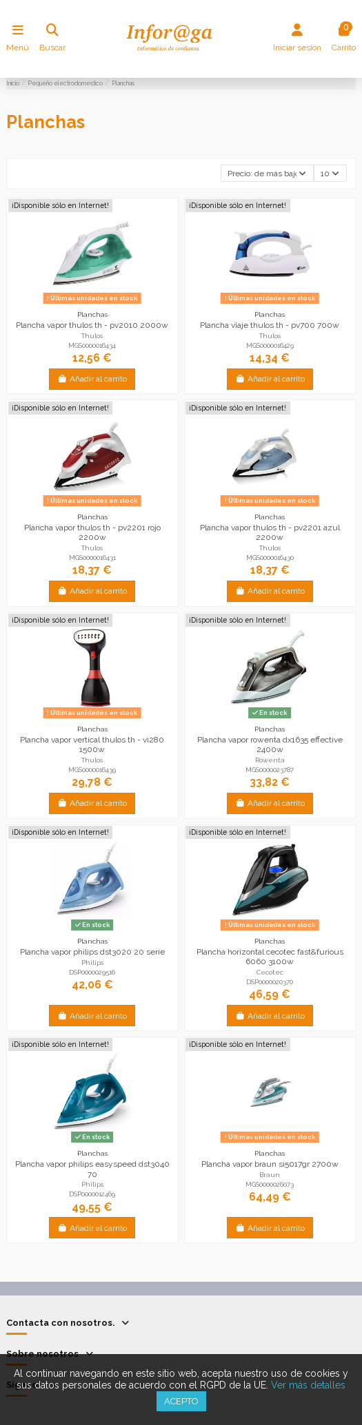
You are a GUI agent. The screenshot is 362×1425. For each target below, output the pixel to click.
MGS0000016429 (270, 345)
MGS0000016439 (92, 769)
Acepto (181, 1401)
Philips (92, 962)
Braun (269, 1174)
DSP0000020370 (269, 982)
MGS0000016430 (270, 557)
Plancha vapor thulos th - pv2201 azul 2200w (270, 532)
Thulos (92, 336)
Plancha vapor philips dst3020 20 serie (92, 952)
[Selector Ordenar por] (267, 173)
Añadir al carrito (92, 379)
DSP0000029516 (92, 972)
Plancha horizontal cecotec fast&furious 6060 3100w (270, 956)
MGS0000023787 (269, 769)
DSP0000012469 (92, 1194)
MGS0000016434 (92, 345)
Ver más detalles (308, 1385)
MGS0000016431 (92, 557)
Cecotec (270, 972)
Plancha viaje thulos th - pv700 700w (269, 325)
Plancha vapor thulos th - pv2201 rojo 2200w (92, 532)
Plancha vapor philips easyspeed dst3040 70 (92, 1168)
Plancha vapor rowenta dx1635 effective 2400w (270, 744)
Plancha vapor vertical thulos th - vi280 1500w (92, 744)
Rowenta (270, 760)
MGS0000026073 (269, 1184)
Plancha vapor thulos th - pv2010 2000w (92, 325)
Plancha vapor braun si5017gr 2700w (270, 1164)
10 (330, 173)
